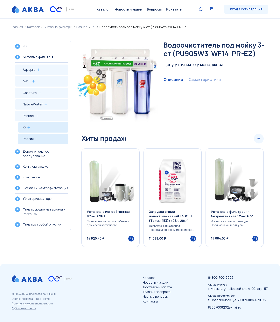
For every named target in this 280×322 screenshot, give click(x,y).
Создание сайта (22, 299)
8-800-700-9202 (220, 277)
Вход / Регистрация (246, 9)
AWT (26, 81)
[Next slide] (259, 138)
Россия (28, 139)
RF (93, 27)
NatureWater (33, 104)
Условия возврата (157, 292)
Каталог (103, 9)
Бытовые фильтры (58, 27)
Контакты (174, 9)
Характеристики (205, 79)
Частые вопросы (155, 297)
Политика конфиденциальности (32, 303)
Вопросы (154, 9)
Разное (82, 27)
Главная (17, 27)
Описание (173, 79)
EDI (25, 46)
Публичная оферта (24, 308)
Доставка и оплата (157, 287)
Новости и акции (128, 9)
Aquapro (29, 69)
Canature (30, 93)
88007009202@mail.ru (224, 307)
